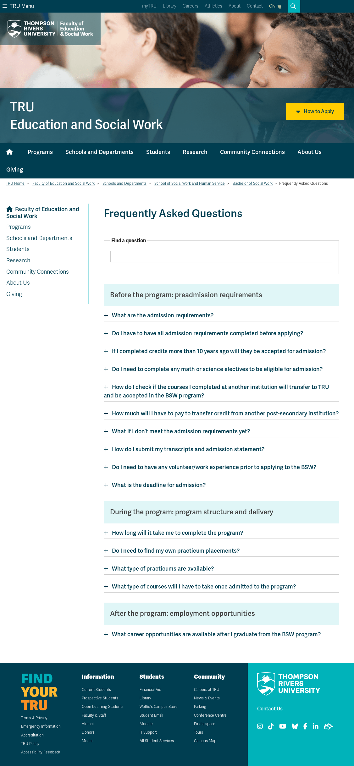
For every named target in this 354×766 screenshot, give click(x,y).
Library (169, 6)
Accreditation (32, 735)
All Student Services (157, 741)
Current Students (96, 689)
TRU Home (15, 183)
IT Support (148, 732)
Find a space (204, 724)
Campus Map (205, 741)
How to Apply (315, 111)
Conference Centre (210, 715)
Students (158, 152)
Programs (40, 152)
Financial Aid (150, 689)
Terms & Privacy (34, 718)
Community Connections (252, 152)
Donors (88, 732)
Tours (198, 732)
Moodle (146, 724)
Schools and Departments (99, 152)
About (235, 6)
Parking (200, 706)
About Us (309, 152)
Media (87, 741)
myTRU (149, 6)
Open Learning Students (103, 706)
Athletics (213, 6)
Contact (255, 6)
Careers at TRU (206, 689)
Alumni (88, 724)
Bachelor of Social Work (253, 183)
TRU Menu (18, 6)
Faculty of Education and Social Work (63, 183)
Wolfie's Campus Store (159, 706)
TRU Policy (30, 743)
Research (195, 152)
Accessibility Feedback (40, 752)
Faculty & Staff (94, 715)
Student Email (151, 715)
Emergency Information (41, 726)
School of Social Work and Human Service (189, 183)
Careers (190, 6)
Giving (275, 6)
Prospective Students (100, 698)
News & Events (207, 698)
